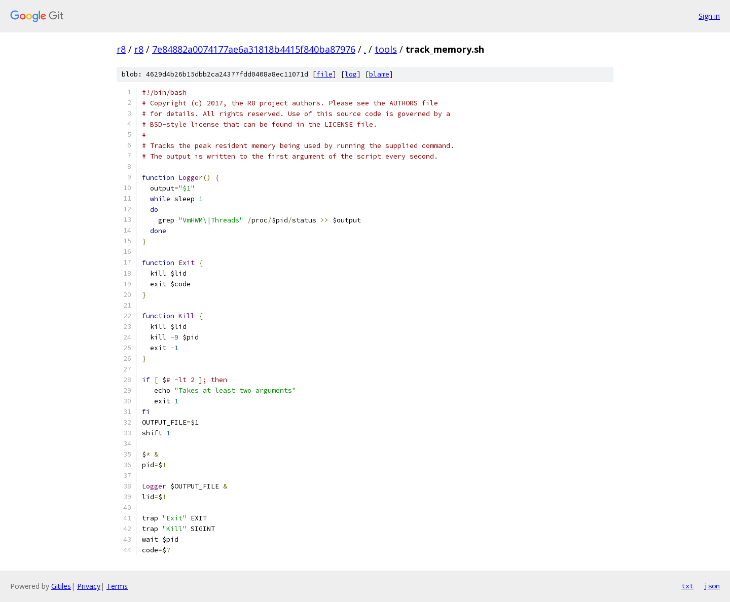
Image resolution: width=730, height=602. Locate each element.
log (351, 74)
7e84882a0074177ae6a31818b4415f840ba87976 (253, 49)
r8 (121, 49)
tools (386, 49)
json (712, 585)
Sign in (709, 16)
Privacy (88, 586)
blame (379, 74)
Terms (117, 586)
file (324, 74)
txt (687, 585)
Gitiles (61, 586)
